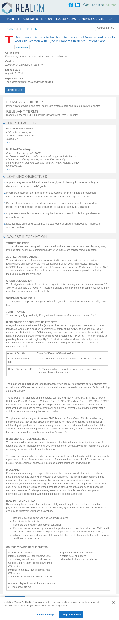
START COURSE (15, 90)
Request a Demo (65, 19)
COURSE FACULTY (20, 123)
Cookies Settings (45, 614)
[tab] (59, 123)
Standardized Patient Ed (95, 19)
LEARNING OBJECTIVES (25, 176)
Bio (8, 143)
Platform (13, 19)
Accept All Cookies (71, 614)
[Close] (113, 602)
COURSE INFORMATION (25, 236)
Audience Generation (37, 19)
